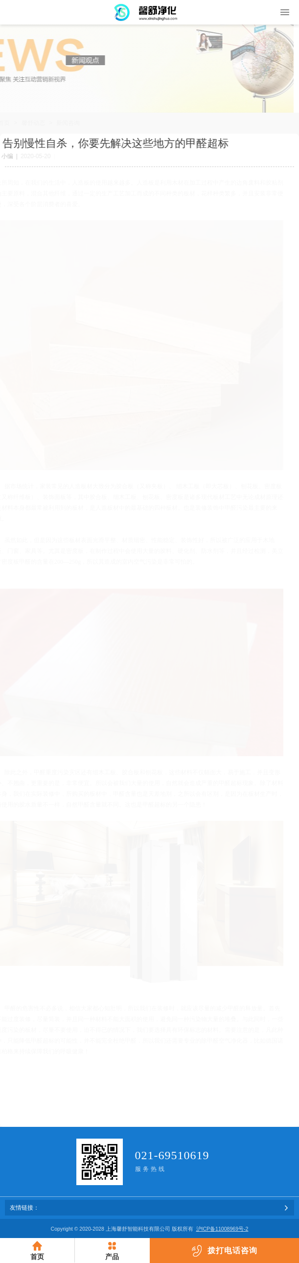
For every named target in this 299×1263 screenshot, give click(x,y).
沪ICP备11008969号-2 (222, 1229)
